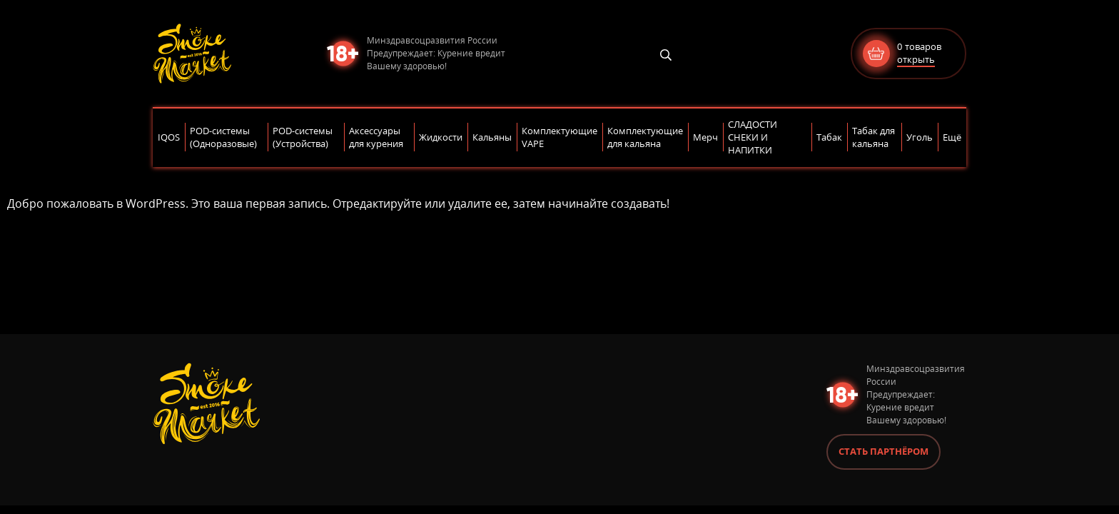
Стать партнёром (883, 451)
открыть (916, 59)
